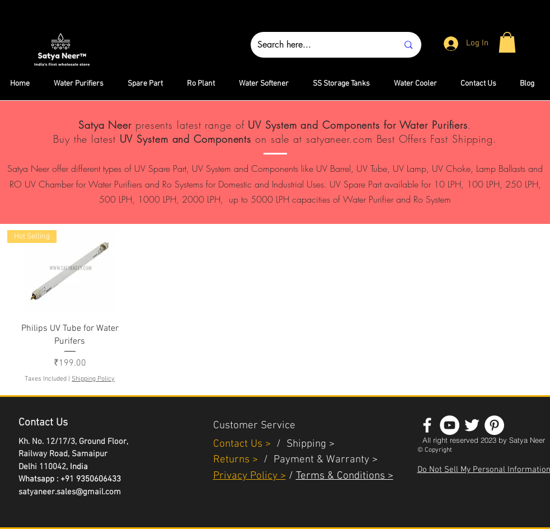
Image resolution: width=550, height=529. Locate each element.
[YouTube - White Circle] (449, 425)
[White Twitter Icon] (472, 425)
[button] (507, 42)
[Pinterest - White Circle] (494, 425)
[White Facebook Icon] (427, 425)
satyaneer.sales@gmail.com (69, 492)
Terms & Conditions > (344, 476)
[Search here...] (319, 45)
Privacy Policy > (249, 476)
